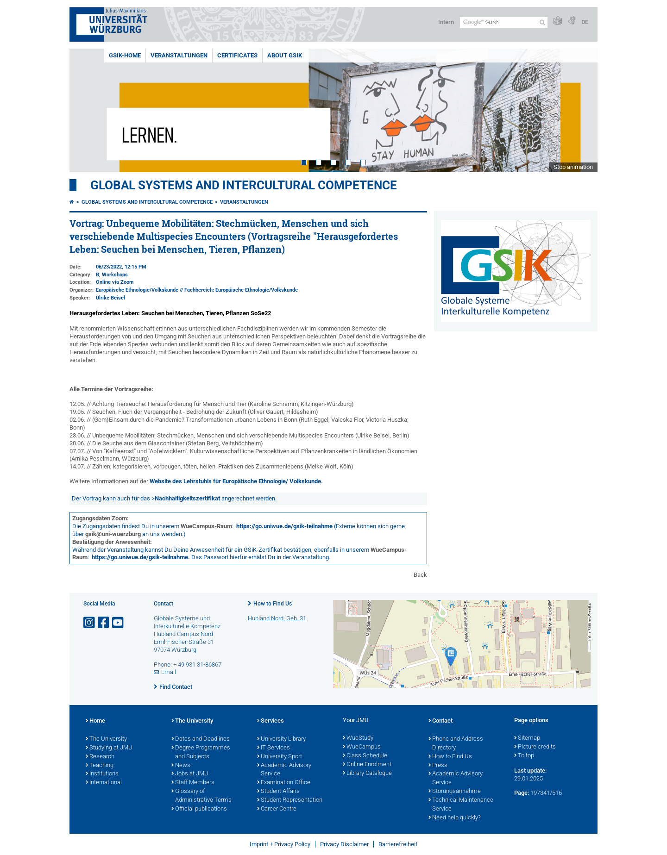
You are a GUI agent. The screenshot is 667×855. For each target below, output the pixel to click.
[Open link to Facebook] (104, 623)
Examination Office (283, 783)
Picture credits (535, 747)
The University (106, 739)
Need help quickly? (454, 818)
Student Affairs (278, 791)
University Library (281, 739)
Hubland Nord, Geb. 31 (277, 618)
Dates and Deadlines (200, 739)
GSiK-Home (125, 55)
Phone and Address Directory (455, 743)
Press (437, 765)
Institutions (102, 774)
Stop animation (573, 166)
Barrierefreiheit (397, 844)
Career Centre (276, 809)
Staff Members (192, 783)
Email (168, 671)
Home (95, 721)
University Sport (279, 757)
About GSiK (284, 55)
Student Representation (289, 800)
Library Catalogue (367, 773)
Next (581, 110)
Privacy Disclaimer (344, 844)
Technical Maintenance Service (460, 804)
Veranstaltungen (179, 55)
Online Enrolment (367, 765)
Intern (446, 22)
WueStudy (358, 738)
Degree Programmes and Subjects (200, 752)
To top (524, 756)
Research (100, 757)
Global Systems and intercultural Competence (147, 202)
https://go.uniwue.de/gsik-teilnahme (284, 526)
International (104, 783)
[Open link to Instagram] (89, 623)
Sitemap (527, 738)
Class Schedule (365, 756)
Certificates (237, 55)
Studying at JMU (109, 748)
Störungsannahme (454, 791)
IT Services (273, 748)
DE (584, 22)
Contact (440, 721)
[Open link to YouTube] (118, 623)
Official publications (199, 809)
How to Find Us (272, 603)
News (180, 765)
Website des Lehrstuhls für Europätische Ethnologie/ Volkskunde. (236, 481)
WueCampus (362, 747)
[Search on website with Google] (503, 22)
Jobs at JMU (189, 774)
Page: (521, 792)
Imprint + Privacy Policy (280, 844)
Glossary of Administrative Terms (201, 796)
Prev (85, 110)
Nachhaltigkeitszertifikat (187, 498)
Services (270, 721)
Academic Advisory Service (284, 770)
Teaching (99, 765)
